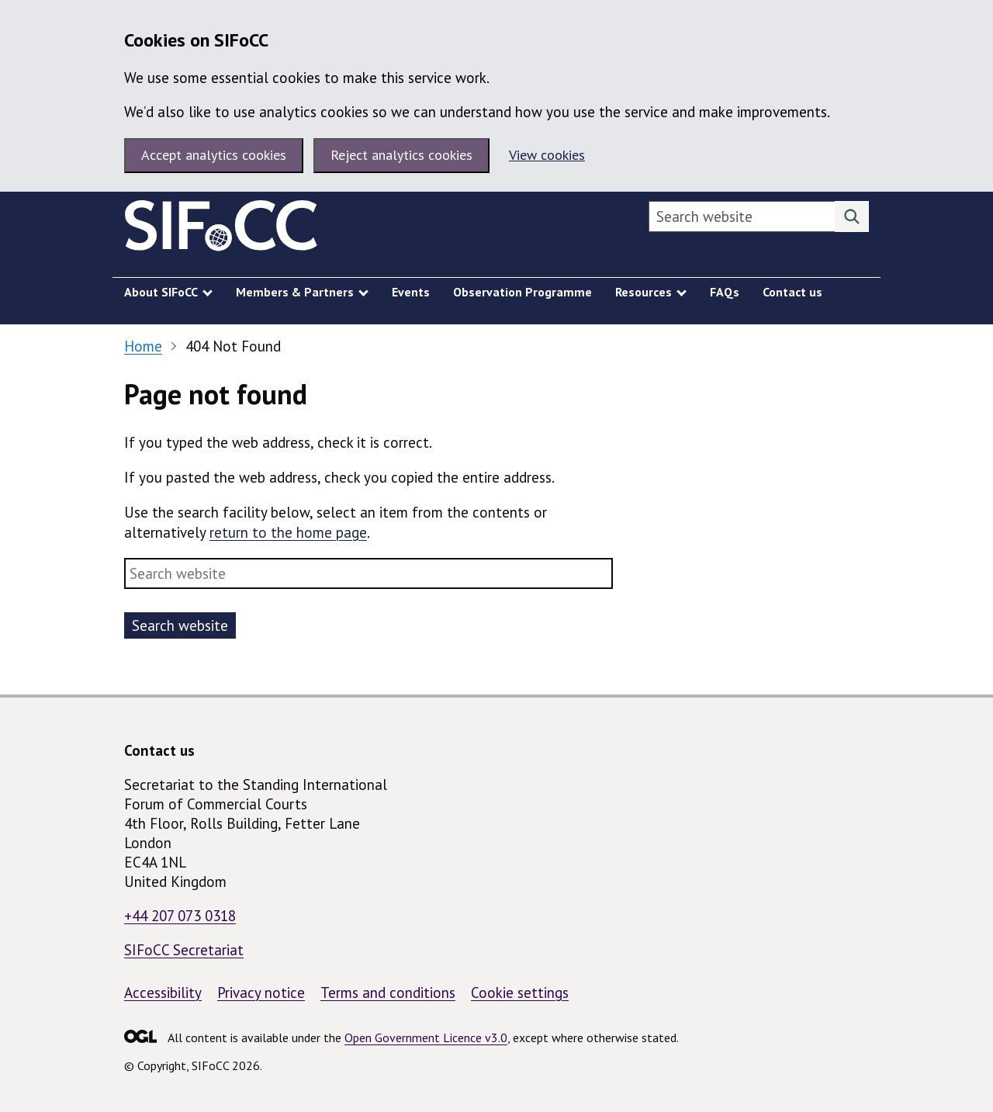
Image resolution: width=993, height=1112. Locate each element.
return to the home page (288, 532)
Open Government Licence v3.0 (425, 1037)
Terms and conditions (387, 992)
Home (143, 346)
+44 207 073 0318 (180, 915)
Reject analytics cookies (401, 155)
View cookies (547, 155)
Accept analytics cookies (213, 155)
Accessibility (163, 992)
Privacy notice (261, 992)
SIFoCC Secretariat (184, 950)
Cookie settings (520, 992)
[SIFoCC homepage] (221, 229)
